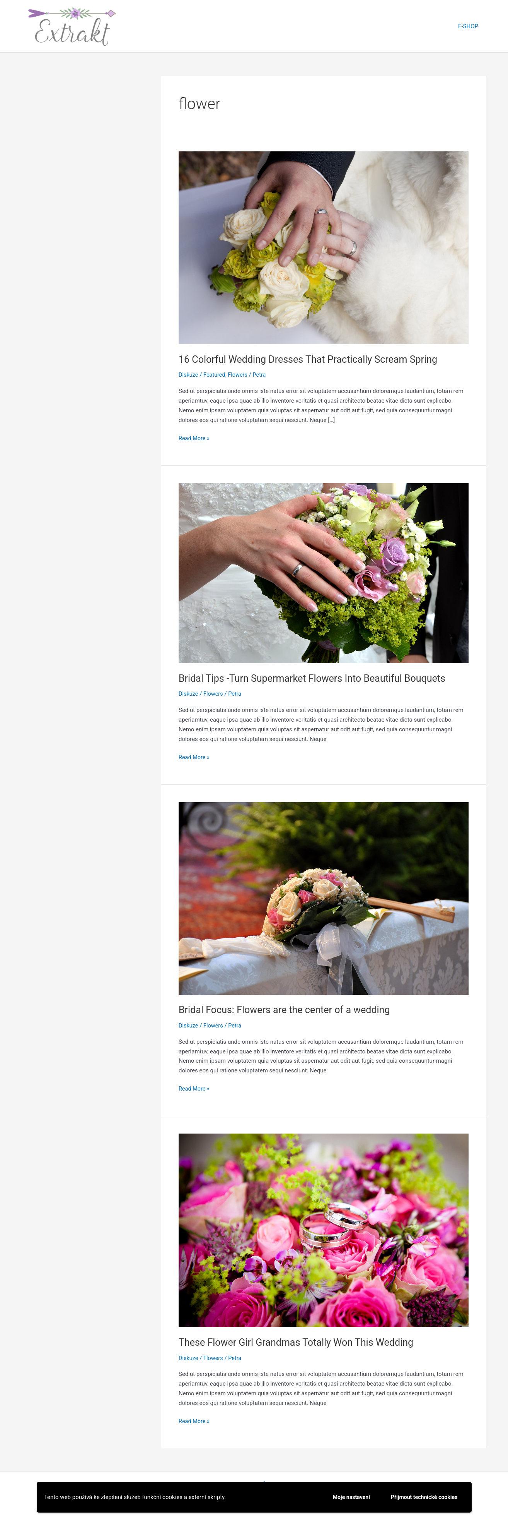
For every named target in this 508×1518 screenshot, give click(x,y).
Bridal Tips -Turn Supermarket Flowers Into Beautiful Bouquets (317, 678)
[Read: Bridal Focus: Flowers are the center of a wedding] (324, 897)
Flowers (240, 374)
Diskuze (189, 374)
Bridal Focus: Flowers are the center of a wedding (288, 1009)
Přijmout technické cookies (421, 1496)
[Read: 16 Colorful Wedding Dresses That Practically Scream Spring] (324, 247)
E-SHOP (470, 26)
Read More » (195, 438)
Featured (215, 374)
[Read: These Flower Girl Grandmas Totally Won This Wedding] (324, 1229)
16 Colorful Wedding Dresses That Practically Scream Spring (313, 359)
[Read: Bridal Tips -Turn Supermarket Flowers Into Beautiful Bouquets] (324, 572)
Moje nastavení (345, 1496)
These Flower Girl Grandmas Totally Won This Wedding (301, 1342)
